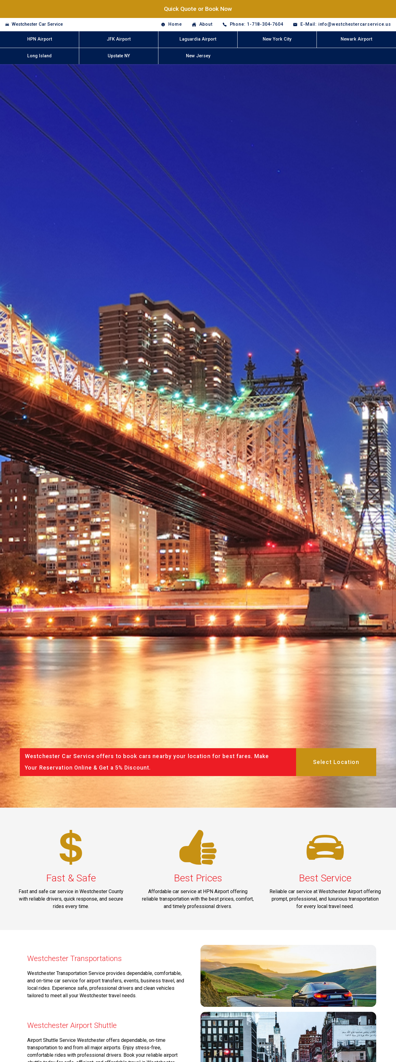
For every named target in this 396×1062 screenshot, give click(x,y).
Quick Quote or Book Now (198, 8)
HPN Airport (39, 39)
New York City (277, 39)
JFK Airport (119, 39)
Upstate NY (119, 56)
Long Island (39, 56)
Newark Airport (356, 39)
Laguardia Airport (197, 39)
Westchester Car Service (37, 24)
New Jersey (198, 56)
